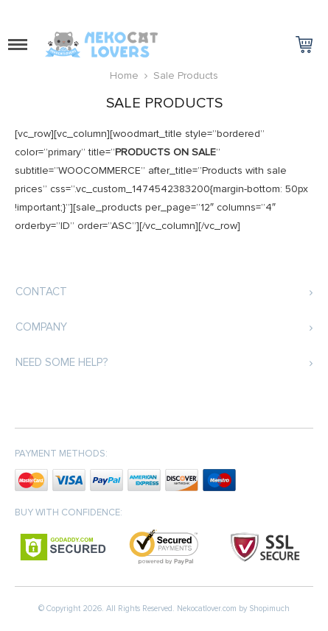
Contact (41, 291)
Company (41, 327)
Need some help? (61, 362)
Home (124, 75)
